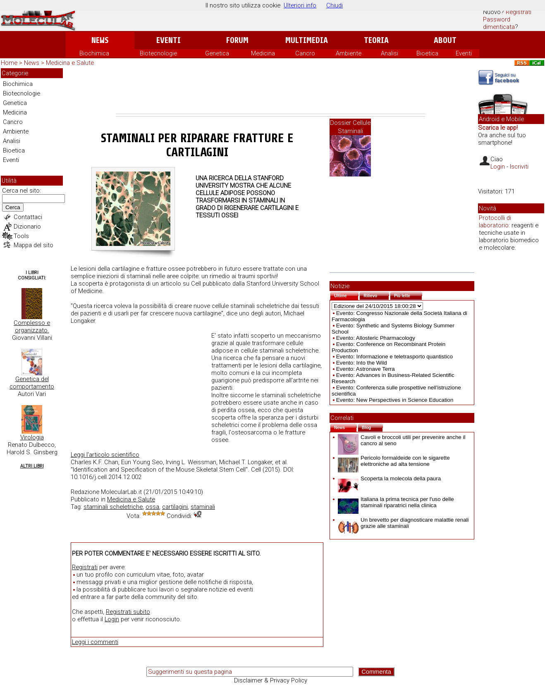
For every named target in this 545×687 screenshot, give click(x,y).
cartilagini (175, 506)
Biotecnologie (158, 53)
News (99, 40)
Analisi (389, 53)
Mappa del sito (33, 245)
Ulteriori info (300, 5)
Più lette (408, 295)
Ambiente (348, 53)
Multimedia (306, 40)
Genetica (217, 53)
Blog (372, 427)
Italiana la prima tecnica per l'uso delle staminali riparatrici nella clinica (396, 502)
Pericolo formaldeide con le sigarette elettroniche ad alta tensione (394, 461)
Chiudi (334, 5)
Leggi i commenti (95, 642)
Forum (237, 40)
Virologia (32, 437)
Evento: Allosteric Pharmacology (375, 338)
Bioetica (427, 53)
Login (112, 619)
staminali (203, 506)
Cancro (305, 53)
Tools (21, 236)
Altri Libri (32, 466)
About (445, 40)
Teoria (376, 40)
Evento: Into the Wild (361, 363)
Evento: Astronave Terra (365, 369)
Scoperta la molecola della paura (389, 478)
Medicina (263, 53)
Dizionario (27, 226)
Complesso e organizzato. (32, 326)
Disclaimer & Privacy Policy (270, 680)
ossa (152, 506)
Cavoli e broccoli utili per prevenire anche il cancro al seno (401, 440)
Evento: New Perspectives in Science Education (395, 400)
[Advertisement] (270, 91)
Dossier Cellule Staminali (350, 127)
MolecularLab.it (121, 492)
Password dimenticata (499, 23)
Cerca (12, 207)
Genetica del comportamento (32, 382)
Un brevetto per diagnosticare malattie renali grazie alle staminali (403, 523)
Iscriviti (519, 166)
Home (9, 63)
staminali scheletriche (113, 506)
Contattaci (28, 217)
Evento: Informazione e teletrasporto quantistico (394, 356)
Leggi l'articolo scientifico (105, 454)
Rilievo (376, 295)
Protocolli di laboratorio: (495, 221)
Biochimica (94, 53)
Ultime (346, 295)
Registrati (518, 12)
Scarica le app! (498, 127)
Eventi (168, 40)
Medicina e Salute (70, 63)
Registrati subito (128, 611)
